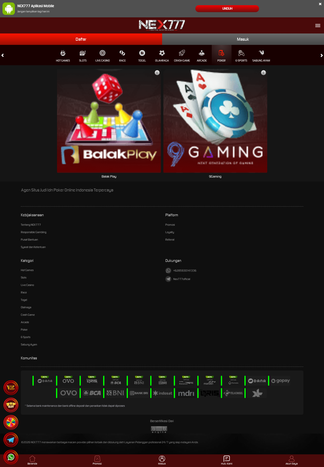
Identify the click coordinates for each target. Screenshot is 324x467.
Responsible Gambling (33, 232)
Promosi (170, 224)
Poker (221, 56)
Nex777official (177, 279)
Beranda (32, 460)
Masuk (243, 39)
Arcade (202, 56)
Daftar (81, 39)
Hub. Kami (226, 460)
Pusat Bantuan (29, 239)
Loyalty (169, 232)
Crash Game (182, 56)
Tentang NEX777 (31, 224)
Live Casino (102, 56)
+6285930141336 (180, 271)
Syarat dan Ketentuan (33, 247)
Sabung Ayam (261, 56)
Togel (142, 56)
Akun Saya (292, 460)
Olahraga (162, 56)
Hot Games (63, 56)
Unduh (227, 8)
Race (122, 56)
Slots (83, 56)
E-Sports (241, 56)
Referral (169, 239)
